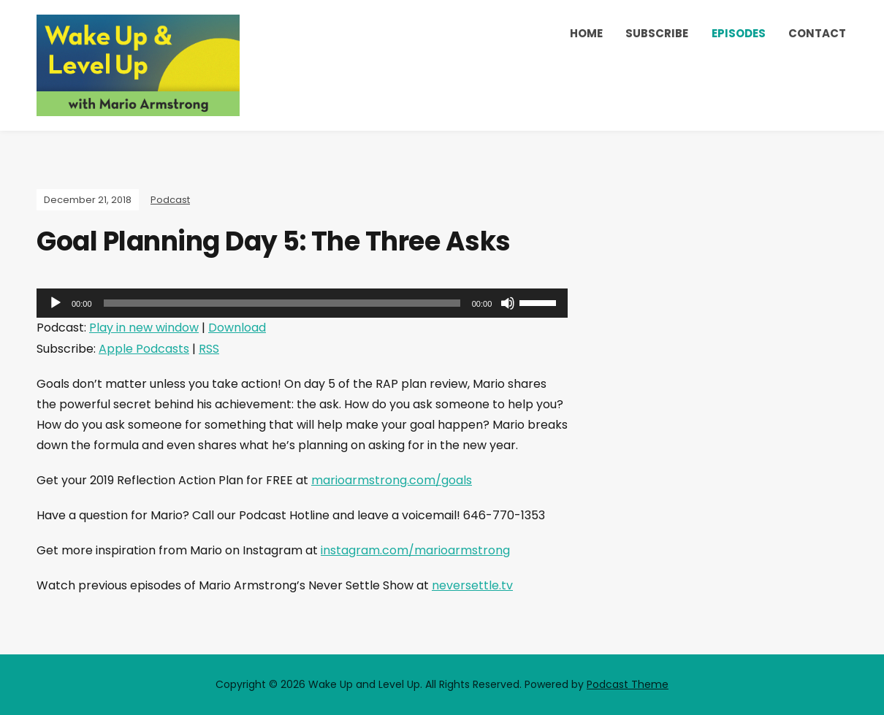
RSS (209, 348)
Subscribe (656, 33)
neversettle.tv (472, 585)
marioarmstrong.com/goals (391, 480)
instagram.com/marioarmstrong (415, 550)
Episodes (739, 33)
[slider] (282, 303)
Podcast (170, 200)
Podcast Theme (627, 684)
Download (237, 327)
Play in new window (144, 327)
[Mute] (507, 303)
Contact (817, 33)
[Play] (55, 303)
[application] (302, 303)
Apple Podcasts (144, 348)
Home (586, 33)
